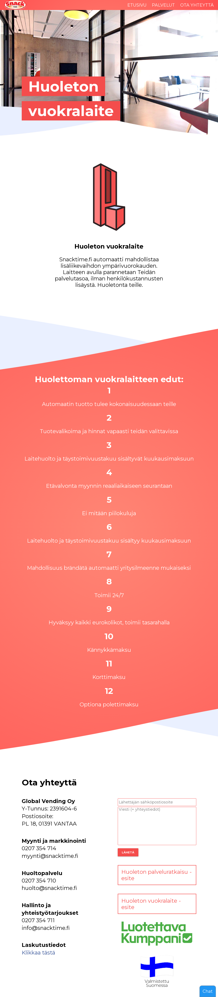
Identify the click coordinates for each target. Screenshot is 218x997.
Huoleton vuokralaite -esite (151, 904)
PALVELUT (163, 5)
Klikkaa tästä (38, 952)
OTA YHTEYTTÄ (197, 5)
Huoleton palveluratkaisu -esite (156, 875)
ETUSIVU (136, 5)
